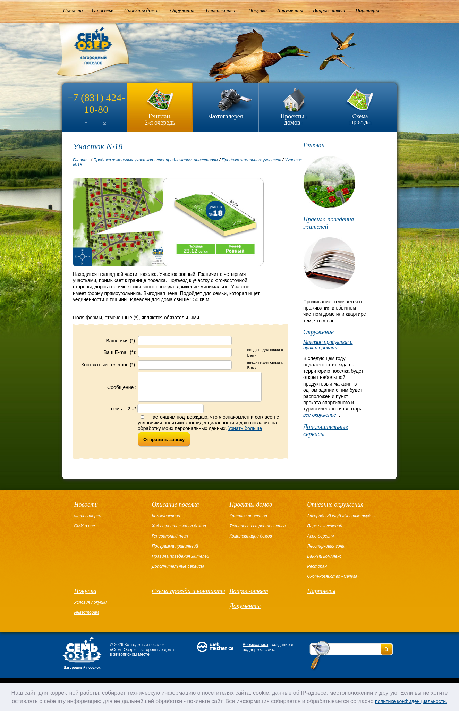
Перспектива (220, 10)
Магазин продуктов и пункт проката (328, 344)
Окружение (182, 10)
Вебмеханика (255, 649)
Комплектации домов (250, 541)
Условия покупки (90, 607)
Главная (80, 160)
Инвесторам (86, 617)
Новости (73, 10)
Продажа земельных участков (251, 160)
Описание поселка (175, 509)
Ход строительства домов (179, 531)
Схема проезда (360, 119)
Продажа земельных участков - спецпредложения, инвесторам (155, 160)
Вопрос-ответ (329, 10)
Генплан (314, 145)
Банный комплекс (324, 561)
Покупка (257, 10)
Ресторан (317, 571)
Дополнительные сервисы (325, 430)
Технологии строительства (257, 531)
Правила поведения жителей (328, 223)
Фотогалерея (226, 116)
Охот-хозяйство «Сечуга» (333, 581)
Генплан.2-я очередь (160, 119)
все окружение (319, 415)
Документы (290, 10)
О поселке (102, 10)
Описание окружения (335, 509)
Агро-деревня (320, 541)
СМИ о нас (84, 531)
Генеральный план (170, 541)
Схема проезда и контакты (188, 596)
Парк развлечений (324, 531)
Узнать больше (245, 433)
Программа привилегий (175, 551)
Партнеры (367, 10)
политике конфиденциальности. (411, 701)
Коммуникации (166, 521)
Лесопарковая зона (326, 551)
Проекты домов (142, 10)
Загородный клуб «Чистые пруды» (341, 521)
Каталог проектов (248, 521)
